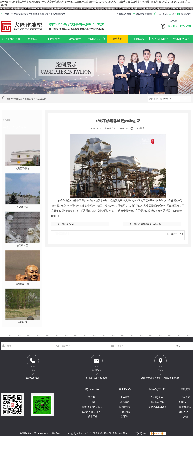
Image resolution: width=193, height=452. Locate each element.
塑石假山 (32, 38)
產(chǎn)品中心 (96, 38)
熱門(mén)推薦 (16, 127)
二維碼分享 (140, 128)
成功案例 (117, 38)
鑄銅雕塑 (22, 322)
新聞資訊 (139, 38)
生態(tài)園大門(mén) (92, 411)
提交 (178, 346)
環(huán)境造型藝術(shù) (92, 407)
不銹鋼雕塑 (53, 38)
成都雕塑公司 (22, 284)
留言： (138, 346)
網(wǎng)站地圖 (144, 14)
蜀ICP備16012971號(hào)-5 (47, 433)
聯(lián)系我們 (181, 38)
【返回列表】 (173, 233)
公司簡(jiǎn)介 (160, 38)
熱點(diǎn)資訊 (185, 411)
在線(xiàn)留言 (124, 14)
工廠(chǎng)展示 (157, 402)
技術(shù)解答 (185, 407)
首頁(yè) (29, 98)
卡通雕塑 (124, 397)
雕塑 (92, 402)
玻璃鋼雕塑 (75, 38)
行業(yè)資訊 (185, 402)
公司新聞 (185, 397)
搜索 (185, 99)
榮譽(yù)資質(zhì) (157, 407)
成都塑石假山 (22, 168)
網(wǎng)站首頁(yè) (11, 40)
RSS (159, 14)
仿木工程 (92, 416)
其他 (185, 416)
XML (165, 14)
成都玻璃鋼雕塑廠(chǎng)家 (148, 224)
